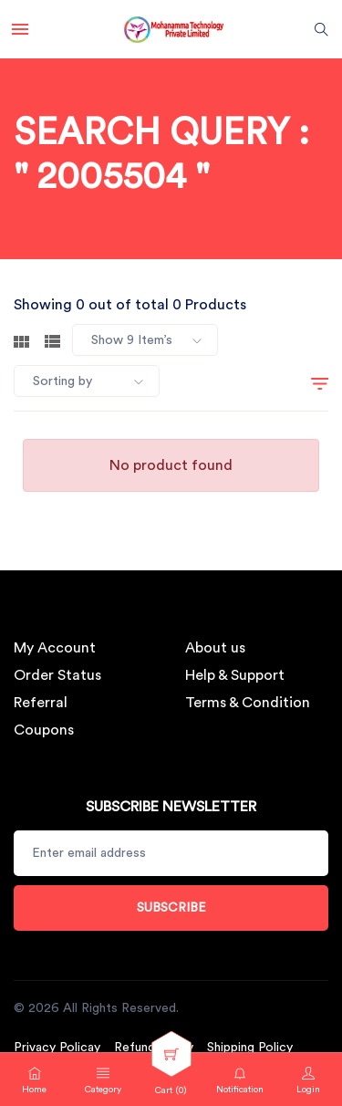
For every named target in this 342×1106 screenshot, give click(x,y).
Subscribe (171, 908)
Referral (40, 702)
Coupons (44, 730)
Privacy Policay (57, 1047)
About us (215, 648)
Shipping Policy (250, 1047)
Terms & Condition (247, 702)
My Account (55, 648)
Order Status (57, 675)
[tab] (21, 339)
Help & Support (235, 675)
